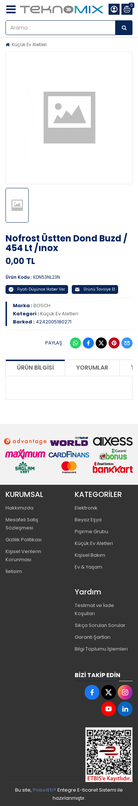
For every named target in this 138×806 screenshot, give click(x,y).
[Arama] (124, 27)
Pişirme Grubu (91, 531)
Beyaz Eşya (88, 519)
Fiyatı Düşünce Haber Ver (36, 289)
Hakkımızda (19, 507)
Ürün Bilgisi (35, 367)
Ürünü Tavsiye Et (95, 289)
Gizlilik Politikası (24, 539)
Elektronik (86, 507)
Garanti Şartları (92, 637)
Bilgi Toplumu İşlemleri (101, 648)
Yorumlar (92, 367)
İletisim (14, 571)
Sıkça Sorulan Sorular (100, 625)
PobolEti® (44, 789)
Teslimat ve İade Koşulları (94, 609)
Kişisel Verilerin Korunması (23, 555)
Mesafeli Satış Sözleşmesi (22, 523)
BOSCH (41, 305)
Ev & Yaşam (88, 566)
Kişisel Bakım (90, 555)
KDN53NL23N (46, 277)
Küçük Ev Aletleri (29, 44)
